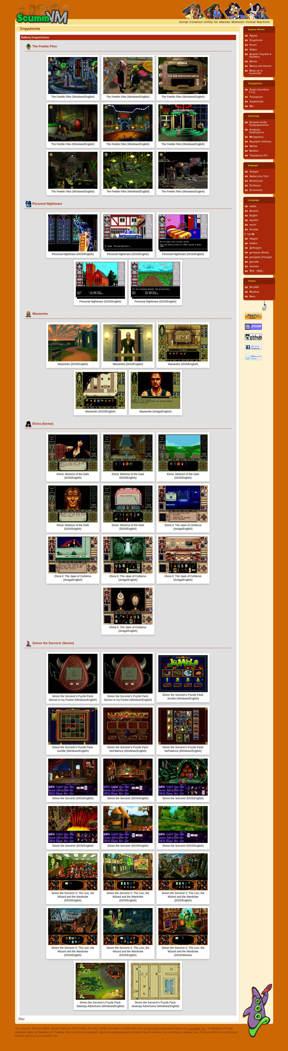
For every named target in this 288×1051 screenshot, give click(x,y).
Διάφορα (253, 165)
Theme (252, 281)
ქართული (256, 248)
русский (254, 261)
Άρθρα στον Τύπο (259, 176)
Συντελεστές (256, 190)
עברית (247, 234)
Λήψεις (253, 49)
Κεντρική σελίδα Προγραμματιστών (259, 123)
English (254, 215)
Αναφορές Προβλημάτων (256, 131)
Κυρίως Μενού (256, 29)
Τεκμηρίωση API (258, 155)
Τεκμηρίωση (255, 83)
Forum (253, 45)
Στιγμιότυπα (256, 40)
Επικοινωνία (256, 181)
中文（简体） (257, 271)
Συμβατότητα (257, 101)
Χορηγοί (254, 171)
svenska (254, 266)
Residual (254, 291)
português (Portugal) (261, 257)
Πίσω (21, 1018)
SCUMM (254, 287)
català (253, 206)
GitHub (253, 146)
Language (253, 200)
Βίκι (252, 106)
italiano (254, 243)
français (254, 229)
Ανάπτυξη (253, 116)
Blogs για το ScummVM (256, 72)
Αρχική (253, 35)
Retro (253, 296)
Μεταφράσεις (257, 137)
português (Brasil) (259, 252)
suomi (253, 224)
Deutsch (254, 211)
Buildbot (254, 150)
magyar (254, 238)
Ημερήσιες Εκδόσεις (260, 141)
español (254, 220)
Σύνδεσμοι (255, 185)
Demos (253, 61)
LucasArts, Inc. (197, 1028)
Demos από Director (261, 66)
